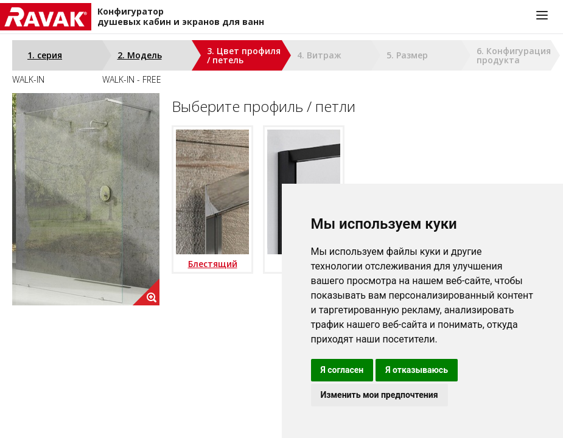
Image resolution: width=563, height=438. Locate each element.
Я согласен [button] (342, 370)
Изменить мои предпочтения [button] (379, 395)
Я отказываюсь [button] (416, 370)
